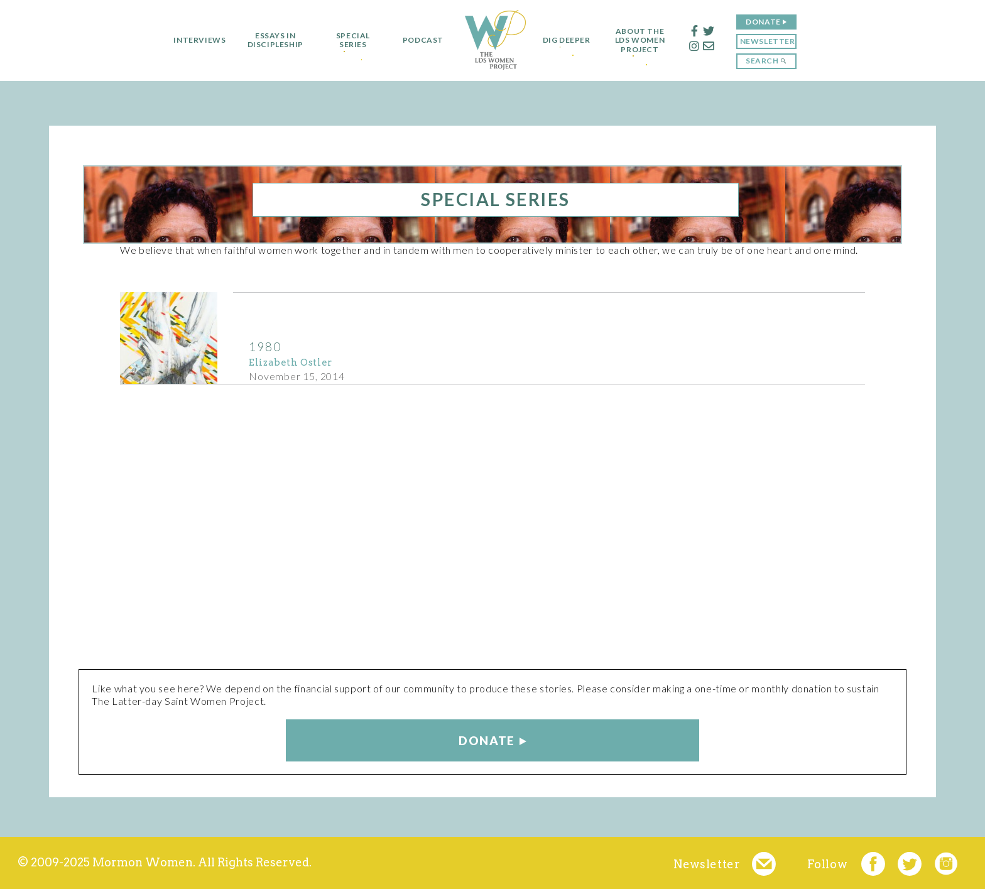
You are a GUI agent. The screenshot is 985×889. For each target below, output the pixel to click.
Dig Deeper (566, 40)
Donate (767, 21)
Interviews (196, 40)
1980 (265, 346)
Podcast (418, 40)
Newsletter (771, 41)
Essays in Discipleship (271, 40)
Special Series (349, 40)
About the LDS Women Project (644, 40)
